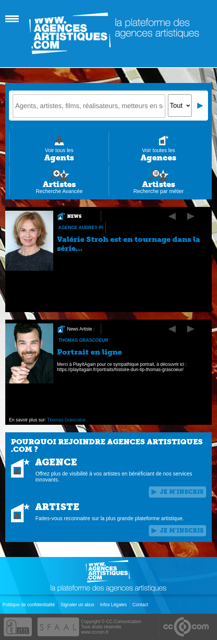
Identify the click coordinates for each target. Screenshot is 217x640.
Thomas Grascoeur (83, 340)
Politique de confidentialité (29, 604)
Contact (141, 604)
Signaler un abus (77, 604)
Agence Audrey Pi (80, 227)
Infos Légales (114, 604)
